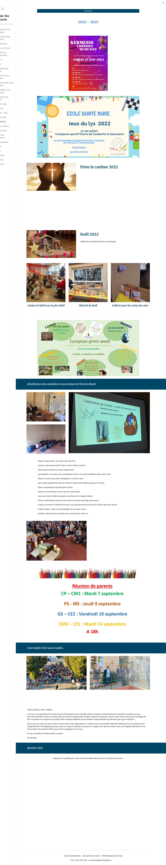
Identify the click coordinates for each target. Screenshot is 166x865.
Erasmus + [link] (9, 60)
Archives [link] (10, 108)
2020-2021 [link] (13, 117)
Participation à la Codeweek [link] (13, 91)
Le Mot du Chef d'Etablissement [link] (11, 54)
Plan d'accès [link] (9, 164)
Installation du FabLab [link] (12, 69)
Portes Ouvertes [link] (11, 44)
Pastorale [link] (8, 146)
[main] (96, 22)
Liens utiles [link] (9, 160)
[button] (163, 3)
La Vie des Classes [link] (12, 126)
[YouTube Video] (122, 201)
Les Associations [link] (11, 142)
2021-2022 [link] (13, 122)
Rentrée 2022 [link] (12, 104)
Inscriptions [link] (9, 155)
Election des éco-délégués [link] (13, 76)
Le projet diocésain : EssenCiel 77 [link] (13, 38)
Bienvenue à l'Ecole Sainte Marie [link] (12, 30)
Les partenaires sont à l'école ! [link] (15, 84)
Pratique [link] (8, 151)
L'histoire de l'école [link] (12, 48)
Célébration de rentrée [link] (12, 98)
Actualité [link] (8, 64)
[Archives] (96, 11)
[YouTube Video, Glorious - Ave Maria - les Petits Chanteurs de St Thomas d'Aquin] (128, 541)
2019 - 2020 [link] (13, 113)
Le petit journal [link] (11, 130)
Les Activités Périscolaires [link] (10, 136)
